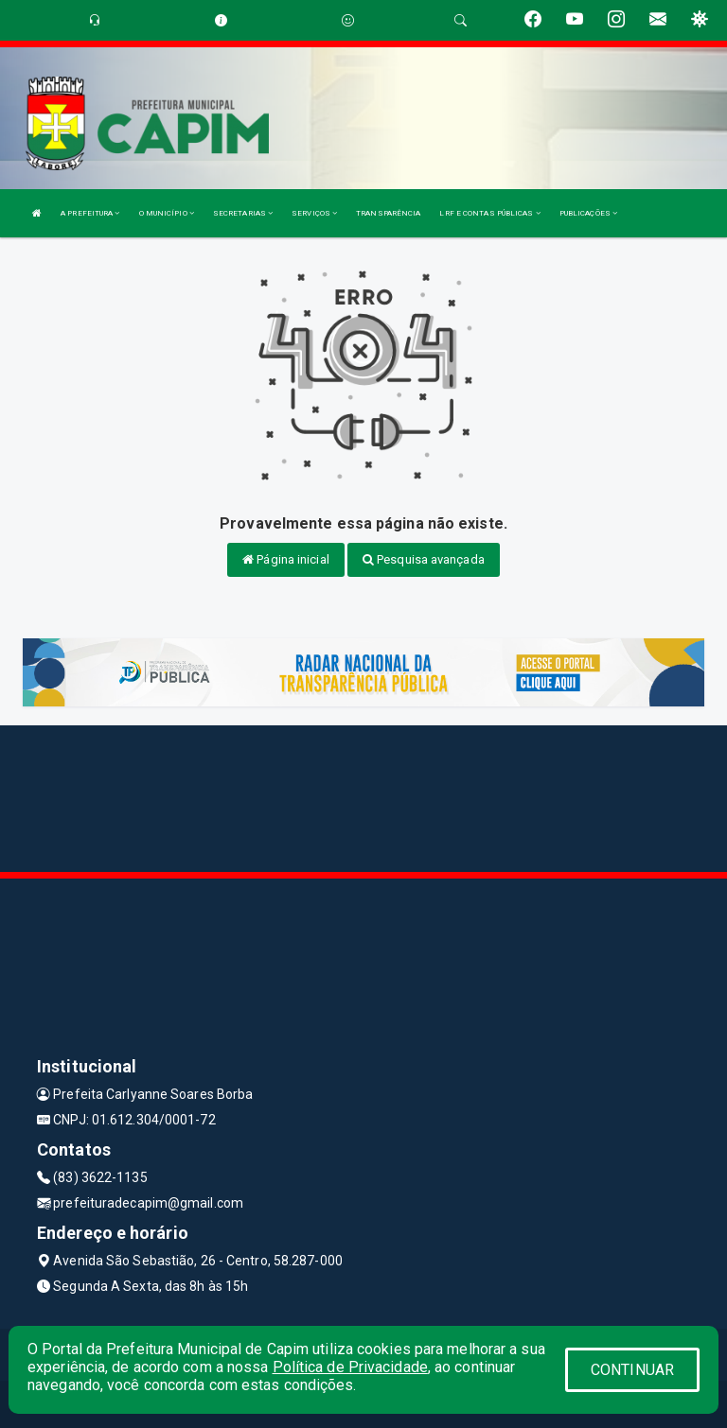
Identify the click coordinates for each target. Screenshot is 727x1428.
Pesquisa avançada (424, 559)
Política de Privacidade (350, 1367)
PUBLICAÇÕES (588, 213)
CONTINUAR (632, 1370)
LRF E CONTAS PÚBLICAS (489, 213)
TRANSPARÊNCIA (388, 213)
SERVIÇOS (314, 213)
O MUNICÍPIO (166, 213)
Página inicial (285, 559)
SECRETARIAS (243, 213)
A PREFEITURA (90, 213)
